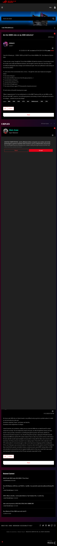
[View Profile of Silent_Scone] (13, 130)
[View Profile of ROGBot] (52, 50)
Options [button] (55, 27)
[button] (5, 108)
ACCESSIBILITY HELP (26, 525)
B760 (14, 101)
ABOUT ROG (4, 525)
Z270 (5, 513)
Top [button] (2, 542)
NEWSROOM (16, 525)
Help (50, 7)
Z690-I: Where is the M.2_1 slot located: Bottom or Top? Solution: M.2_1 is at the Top (23, 495)
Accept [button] (41, 150)
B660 (9, 101)
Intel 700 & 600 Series (7, 27)
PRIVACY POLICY (21, 531)
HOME (10, 525)
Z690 (42, 101)
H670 (18, 101)
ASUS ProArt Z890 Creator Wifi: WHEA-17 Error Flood (15, 478)
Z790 (46, 101)
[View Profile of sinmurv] (12, 43)
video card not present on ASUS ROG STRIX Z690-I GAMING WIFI (18, 503)
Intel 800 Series (7, 480)
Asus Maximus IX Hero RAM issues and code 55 (14, 511)
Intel (28, 101)
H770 (23, 101)
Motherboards (35, 101)
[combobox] (28, 19)
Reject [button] (16, 150)
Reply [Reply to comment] (28, 463)
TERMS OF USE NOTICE (11, 531)
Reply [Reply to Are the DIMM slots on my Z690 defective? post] (28, 115)
